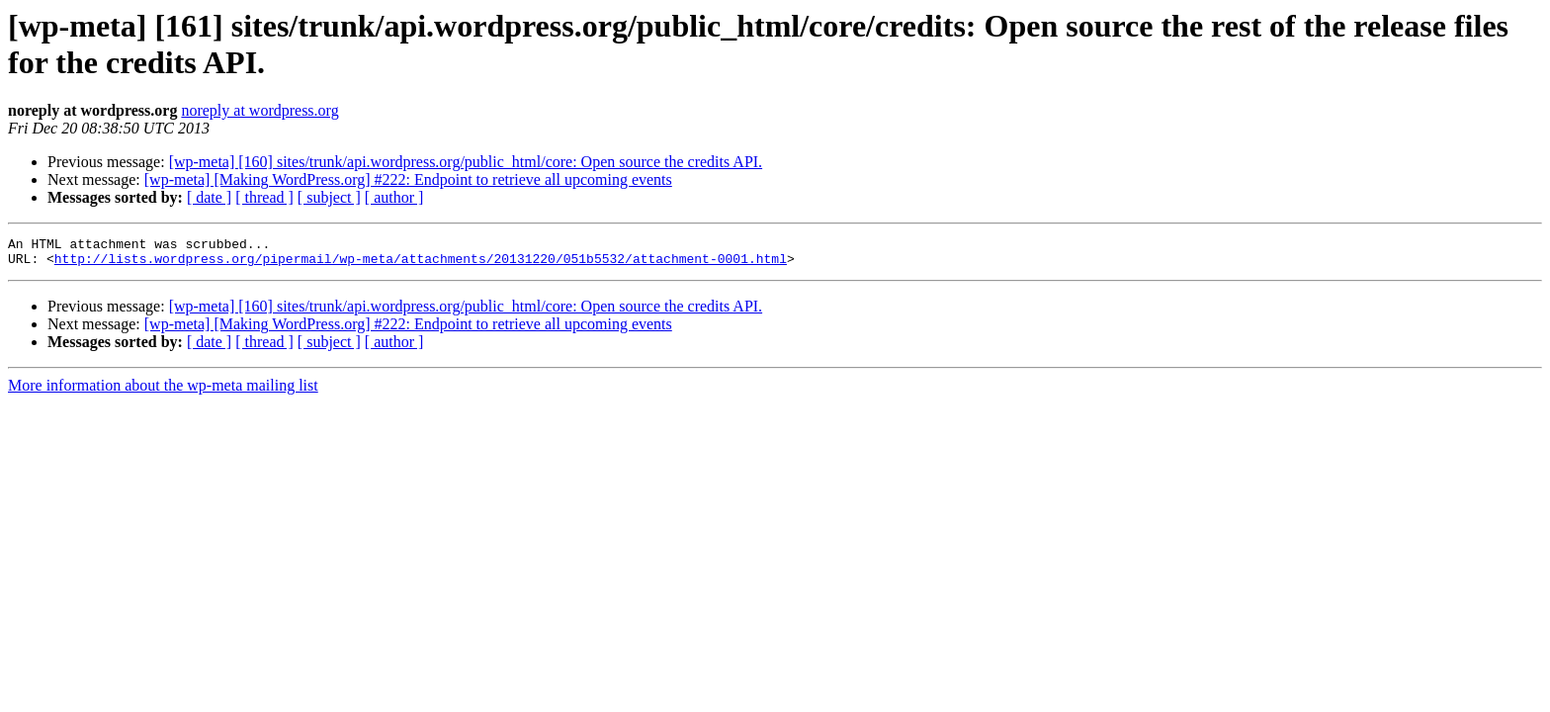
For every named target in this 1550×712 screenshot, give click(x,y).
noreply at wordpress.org (259, 110)
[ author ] (394, 197)
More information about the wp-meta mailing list (163, 391)
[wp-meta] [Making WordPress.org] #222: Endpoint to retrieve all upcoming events (408, 179)
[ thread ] (264, 197)
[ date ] (209, 197)
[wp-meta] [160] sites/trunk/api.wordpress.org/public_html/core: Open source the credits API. (465, 161)
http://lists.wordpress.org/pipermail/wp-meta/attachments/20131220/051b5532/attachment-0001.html (420, 264)
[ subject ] (329, 197)
